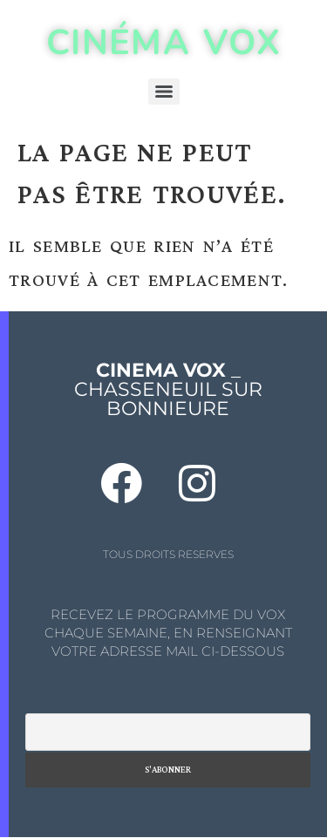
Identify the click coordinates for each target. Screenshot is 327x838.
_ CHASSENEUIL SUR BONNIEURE (168, 389)
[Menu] (164, 91)
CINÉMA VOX (163, 42)
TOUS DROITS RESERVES (168, 554)
